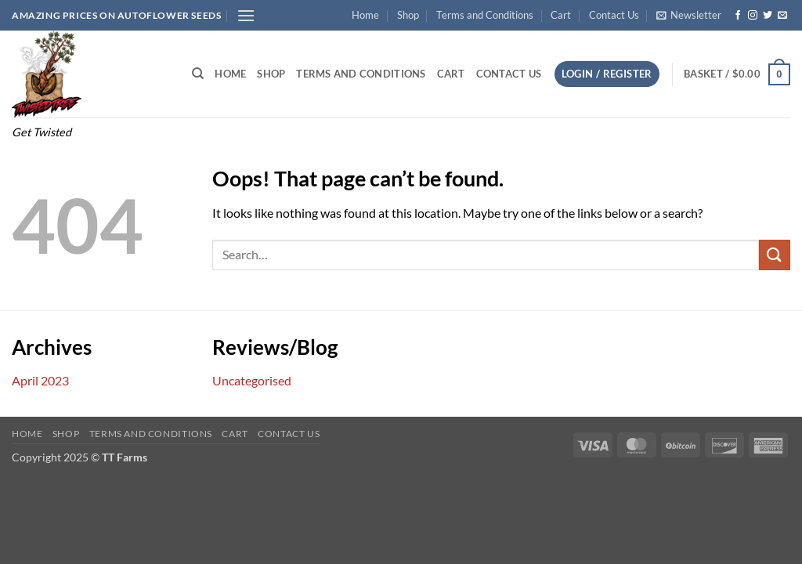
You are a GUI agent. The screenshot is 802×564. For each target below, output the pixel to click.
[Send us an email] (782, 15)
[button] (246, 15)
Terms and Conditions (484, 15)
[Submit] (774, 255)
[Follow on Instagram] (752, 15)
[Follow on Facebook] (737, 15)
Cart (561, 15)
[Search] (198, 74)
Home (365, 15)
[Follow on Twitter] (767, 15)
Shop (408, 15)
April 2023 (40, 380)
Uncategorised (251, 380)
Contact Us (614, 15)
